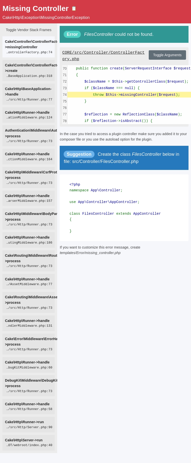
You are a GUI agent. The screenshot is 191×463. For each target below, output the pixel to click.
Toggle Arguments (167, 55)
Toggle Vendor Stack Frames (28, 30)
